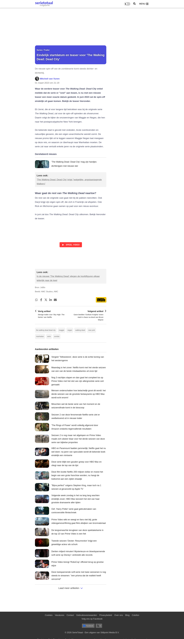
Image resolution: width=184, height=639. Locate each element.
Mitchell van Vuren (50, 78)
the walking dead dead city (46, 330)
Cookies (49, 615)
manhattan (40, 336)
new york (91, 330)
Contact (70, 615)
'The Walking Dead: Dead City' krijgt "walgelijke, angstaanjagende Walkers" (69, 181)
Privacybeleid (105, 615)
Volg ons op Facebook (91, 619)
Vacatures (59, 615)
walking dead (80, 330)
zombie (56, 336)
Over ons (118, 615)
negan (69, 330)
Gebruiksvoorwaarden (86, 615)
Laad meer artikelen (70, 588)
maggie (61, 330)
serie (49, 336)
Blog (127, 615)
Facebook (88, 626)
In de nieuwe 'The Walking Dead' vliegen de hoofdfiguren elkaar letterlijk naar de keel (68, 278)
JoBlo (42, 287)
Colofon (135, 615)
